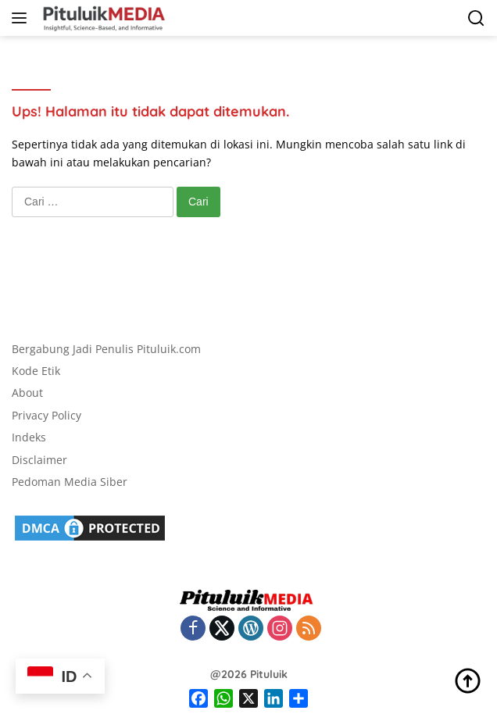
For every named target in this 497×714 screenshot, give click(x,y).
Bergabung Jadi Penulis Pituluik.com (106, 348)
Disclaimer (39, 459)
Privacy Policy (46, 415)
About (27, 392)
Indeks (29, 437)
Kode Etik (36, 370)
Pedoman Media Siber (69, 481)
